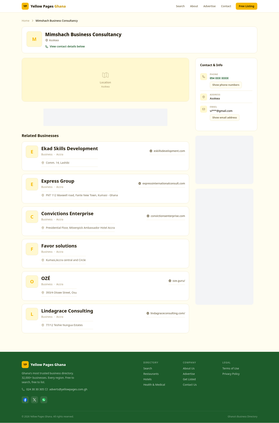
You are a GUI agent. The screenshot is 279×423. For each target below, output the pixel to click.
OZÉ (45, 278)
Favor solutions (59, 246)
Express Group (57, 181)
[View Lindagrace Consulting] (32, 314)
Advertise (209, 6)
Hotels (147, 379)
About (194, 6)
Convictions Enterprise (67, 213)
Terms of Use (230, 368)
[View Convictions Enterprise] (32, 217)
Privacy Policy (230, 374)
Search (180, 6)
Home (25, 20)
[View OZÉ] (32, 282)
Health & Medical (154, 385)
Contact (226, 6)
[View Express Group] (32, 184)
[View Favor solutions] (32, 249)
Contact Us (190, 385)
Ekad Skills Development (69, 148)
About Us (189, 368)
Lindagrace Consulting (67, 311)
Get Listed (189, 379)
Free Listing (246, 6)
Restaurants (151, 374)
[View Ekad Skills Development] (32, 152)
